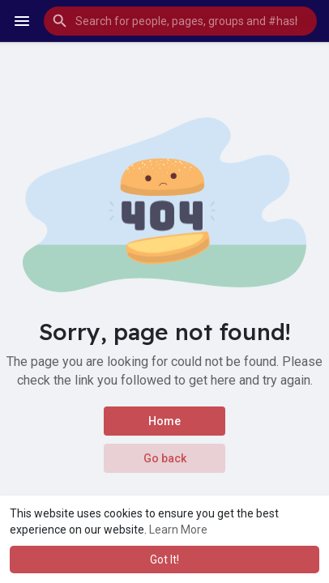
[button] (180, 21)
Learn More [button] (178, 529)
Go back (164, 458)
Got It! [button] (164, 559)
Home (164, 421)
